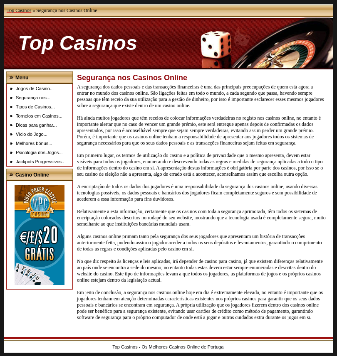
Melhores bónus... (34, 143)
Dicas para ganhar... (36, 125)
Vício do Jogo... (31, 134)
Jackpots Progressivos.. (40, 161)
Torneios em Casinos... (39, 115)
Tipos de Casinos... (35, 106)
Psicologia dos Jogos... (39, 152)
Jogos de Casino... (35, 88)
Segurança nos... (33, 97)
